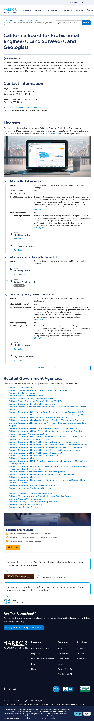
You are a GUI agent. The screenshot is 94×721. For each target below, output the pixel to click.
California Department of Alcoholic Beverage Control (32, 404)
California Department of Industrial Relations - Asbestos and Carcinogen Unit (42, 442)
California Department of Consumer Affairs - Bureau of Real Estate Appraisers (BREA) (46, 412)
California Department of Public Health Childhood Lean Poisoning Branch (41, 475)
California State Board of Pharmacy (24, 507)
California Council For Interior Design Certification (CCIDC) (35, 401)
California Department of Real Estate (24, 477)
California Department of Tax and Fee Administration (31, 485)
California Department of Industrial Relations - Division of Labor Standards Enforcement (47, 445)
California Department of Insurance (24, 458)
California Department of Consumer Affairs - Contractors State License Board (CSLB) (46, 415)
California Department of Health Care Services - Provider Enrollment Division (42, 428)
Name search (25, 108)
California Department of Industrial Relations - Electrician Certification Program (44, 450)
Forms (37, 108)
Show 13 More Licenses (47, 368)
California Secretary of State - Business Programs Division (34, 502)
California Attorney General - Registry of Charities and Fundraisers (37, 390)
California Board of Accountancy (23, 393)
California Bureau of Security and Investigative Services (32, 399)
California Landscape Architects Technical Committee (32, 494)
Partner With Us (65, 669)
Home (13, 108)
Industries (54, 10)
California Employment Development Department (30, 488)
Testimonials (63, 659)
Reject (87, 714)
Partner (67, 10)
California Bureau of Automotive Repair (25, 396)
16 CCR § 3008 (40, 319)
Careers (61, 664)
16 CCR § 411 (39, 209)
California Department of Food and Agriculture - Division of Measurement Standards (46, 420)
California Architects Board (20, 388)
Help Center (36, 654)
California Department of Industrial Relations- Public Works (35, 456)
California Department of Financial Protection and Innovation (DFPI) (38, 418)
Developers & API (65, 674)
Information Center (40, 649)
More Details (18, 239)
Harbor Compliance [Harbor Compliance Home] (11, 10)
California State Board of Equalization (25, 504)
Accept (78, 714)
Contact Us (63, 654)
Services (40, 10)
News (33, 669)
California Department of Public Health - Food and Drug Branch (37, 472)
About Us (62, 649)
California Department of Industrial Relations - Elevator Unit (35, 453)
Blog (33, 664)
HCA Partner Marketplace (42, 659)
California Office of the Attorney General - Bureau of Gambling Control (40, 496)
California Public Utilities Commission (25, 499)
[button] (43, 188)
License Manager (52, 134)
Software (26, 10)
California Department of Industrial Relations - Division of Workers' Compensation (45, 447)
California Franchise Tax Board (21, 491)
